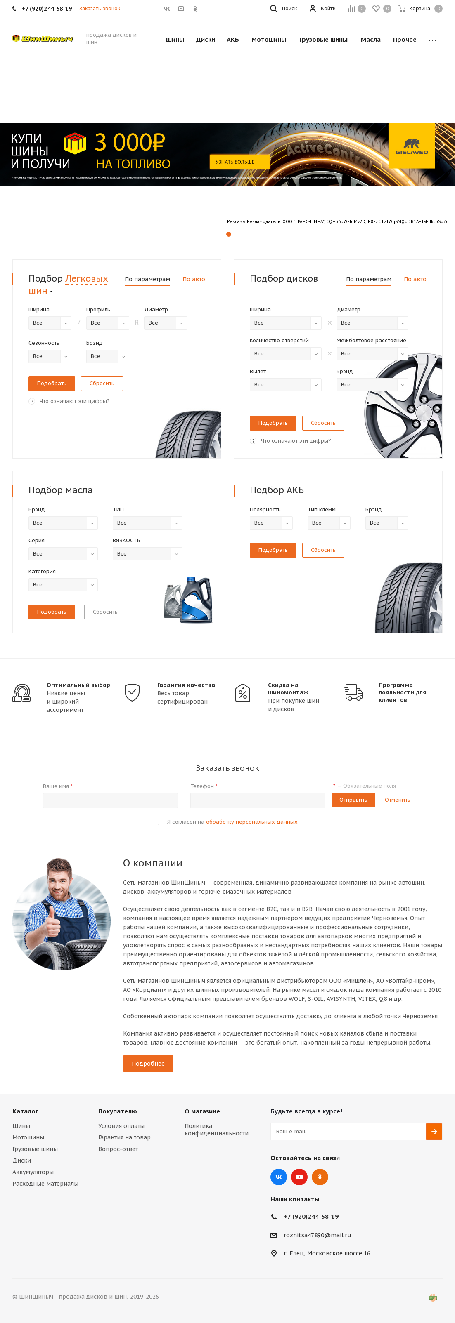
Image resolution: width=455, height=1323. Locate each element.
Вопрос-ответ (118, 1149)
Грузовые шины (35, 1149)
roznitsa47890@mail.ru (317, 1235)
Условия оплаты (121, 1126)
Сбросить (105, 611)
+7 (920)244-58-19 (311, 1216)
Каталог (25, 1111)
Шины (21, 1126)
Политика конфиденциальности (217, 1129)
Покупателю (117, 1111)
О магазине (202, 1111)
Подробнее (148, 1063)
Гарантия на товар (124, 1137)
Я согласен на (232, 821)
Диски (21, 1160)
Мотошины (28, 1137)
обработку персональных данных (252, 821)
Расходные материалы (45, 1183)
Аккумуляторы (33, 1172)
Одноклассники (320, 1177)
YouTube (299, 1177)
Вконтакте (278, 1177)
